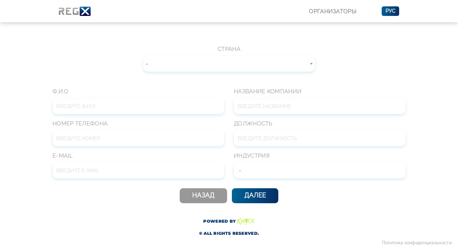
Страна (229, 49)
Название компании (268, 91)
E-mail (62, 155)
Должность (253, 123)
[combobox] (229, 64)
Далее (255, 195)
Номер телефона (80, 123)
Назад (203, 195)
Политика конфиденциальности (417, 242)
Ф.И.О (60, 91)
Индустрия (252, 155)
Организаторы (332, 11)
